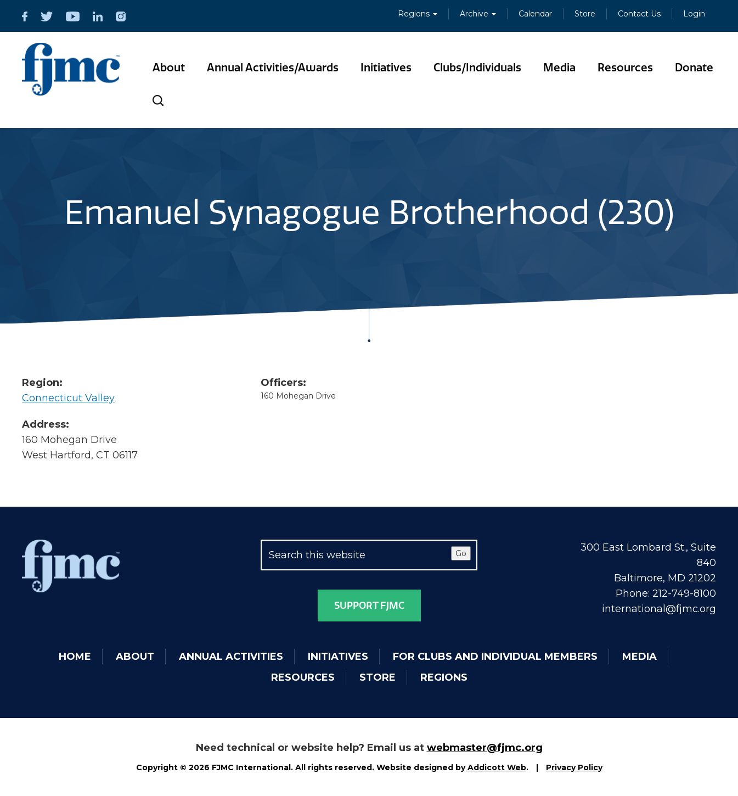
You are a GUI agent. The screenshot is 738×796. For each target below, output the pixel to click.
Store (584, 14)
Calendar (535, 14)
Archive (478, 14)
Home (75, 657)
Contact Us (639, 14)
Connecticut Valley (68, 398)
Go (460, 553)
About (169, 67)
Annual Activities (231, 657)
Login (694, 14)
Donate (694, 67)
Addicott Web (496, 767)
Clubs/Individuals (477, 67)
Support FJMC (369, 605)
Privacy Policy (574, 767)
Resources (625, 67)
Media (559, 67)
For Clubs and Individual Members (495, 657)
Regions (417, 14)
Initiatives (386, 67)
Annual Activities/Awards (273, 67)
